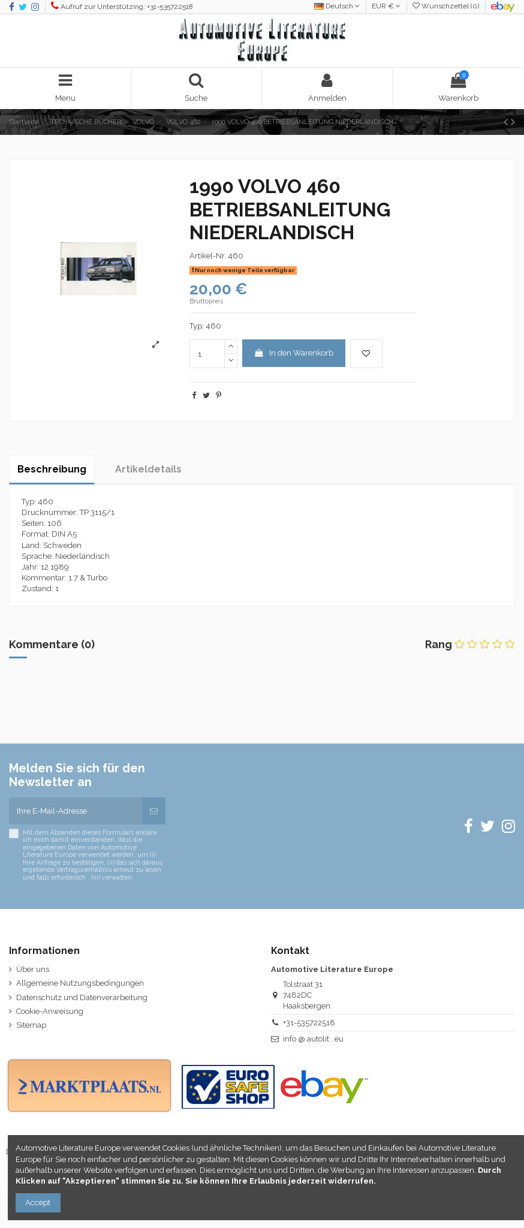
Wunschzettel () (446, 6)
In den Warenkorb (293, 352)
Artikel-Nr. (207, 255)
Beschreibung (51, 469)
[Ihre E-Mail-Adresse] (75, 811)
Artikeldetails (148, 469)
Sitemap (31, 1025)
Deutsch (337, 6)
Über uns (32, 969)
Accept (37, 1202)
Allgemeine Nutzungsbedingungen (80, 983)
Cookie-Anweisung (49, 1011)
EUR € (386, 6)
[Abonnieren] (153, 811)
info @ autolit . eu (313, 1038)
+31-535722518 (309, 1022)
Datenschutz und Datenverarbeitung (81, 997)
